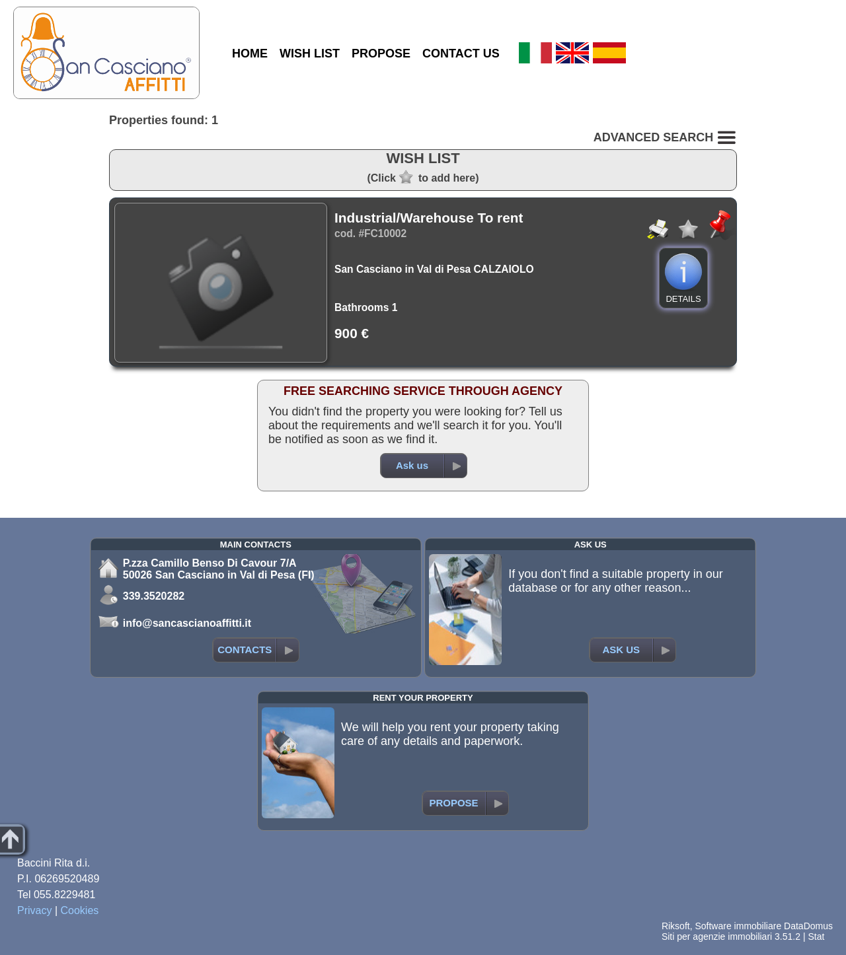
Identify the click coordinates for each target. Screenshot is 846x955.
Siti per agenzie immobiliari (717, 936)
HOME (250, 53)
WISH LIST (310, 53)
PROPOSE (381, 53)
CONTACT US (461, 53)
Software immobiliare (738, 926)
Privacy (34, 910)
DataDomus (808, 926)
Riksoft (676, 926)
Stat (816, 936)
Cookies (80, 910)
